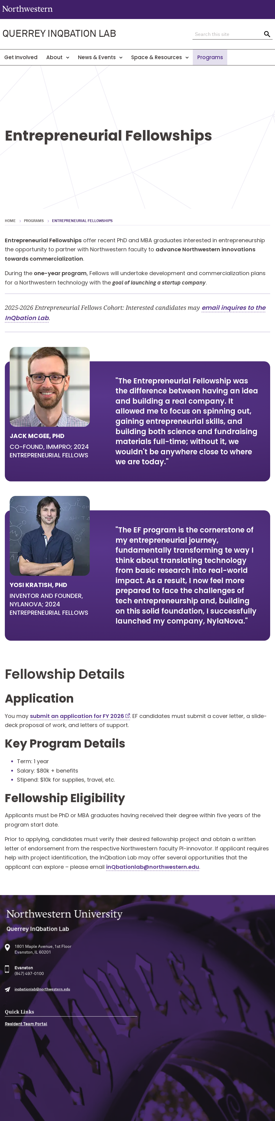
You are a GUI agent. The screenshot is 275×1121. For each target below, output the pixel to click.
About (57, 57)
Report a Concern (190, 1098)
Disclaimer (113, 1098)
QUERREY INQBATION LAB (59, 34)
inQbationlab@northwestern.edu (152, 880)
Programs (210, 57)
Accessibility (85, 1098)
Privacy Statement (148, 1098)
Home (10, 221)
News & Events (100, 57)
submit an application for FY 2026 (77, 730)
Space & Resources (160, 57)
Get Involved (20, 57)
